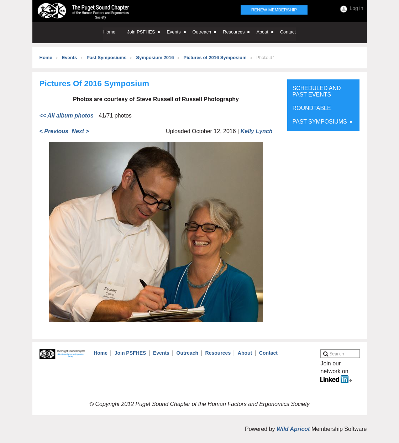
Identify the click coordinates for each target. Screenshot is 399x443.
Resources (218, 353)
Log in (356, 8)
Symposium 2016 (155, 57)
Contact (268, 353)
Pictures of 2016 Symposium (214, 57)
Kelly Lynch (257, 131)
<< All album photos (67, 116)
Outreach (187, 353)
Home (46, 57)
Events (69, 57)
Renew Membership (274, 9)
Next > (80, 131)
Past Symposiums (106, 57)
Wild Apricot (293, 429)
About (245, 353)
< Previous (54, 131)
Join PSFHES (130, 353)
